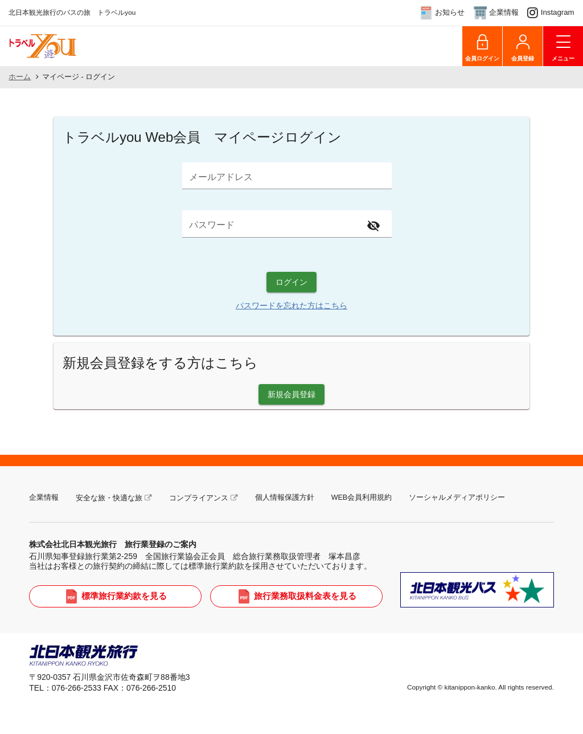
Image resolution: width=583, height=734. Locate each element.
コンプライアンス (198, 498)
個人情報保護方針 (284, 497)
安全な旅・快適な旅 (109, 498)
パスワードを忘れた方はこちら (291, 305)
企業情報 (44, 497)
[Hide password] (373, 226)
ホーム (20, 76)
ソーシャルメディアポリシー (457, 497)
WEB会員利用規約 (361, 497)
